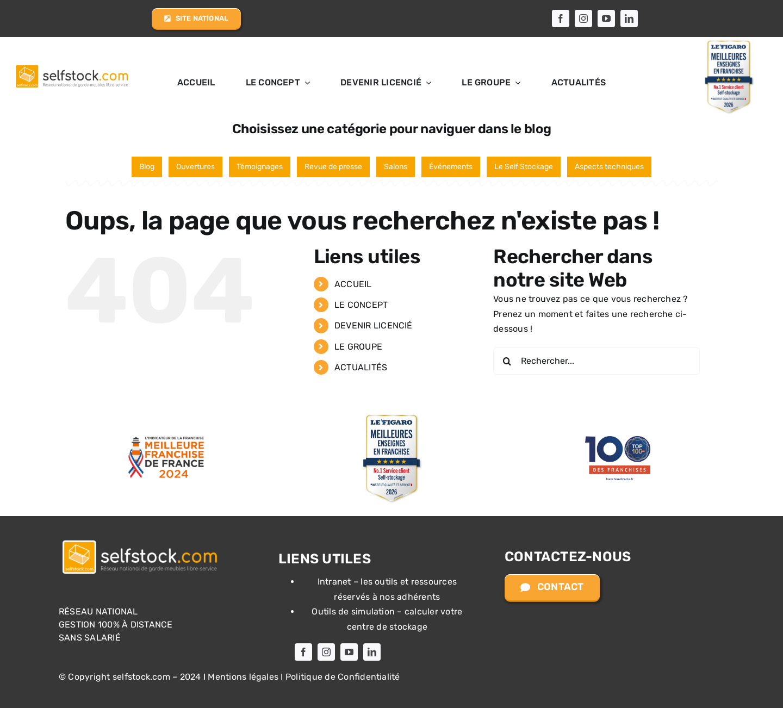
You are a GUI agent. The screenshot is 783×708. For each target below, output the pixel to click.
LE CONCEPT (361, 305)
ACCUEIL (353, 284)
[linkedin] (629, 18)
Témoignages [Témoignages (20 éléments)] (260, 166)
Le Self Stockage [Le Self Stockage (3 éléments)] (523, 166)
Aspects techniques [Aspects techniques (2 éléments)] (609, 166)
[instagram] (583, 18)
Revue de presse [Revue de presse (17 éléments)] (333, 166)
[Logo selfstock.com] (140, 541)
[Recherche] (506, 361)
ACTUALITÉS (360, 367)
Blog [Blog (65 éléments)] (146, 166)
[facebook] (560, 18)
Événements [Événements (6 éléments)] (451, 166)
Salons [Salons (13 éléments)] (395, 166)
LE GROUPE (358, 346)
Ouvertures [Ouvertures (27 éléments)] (195, 166)
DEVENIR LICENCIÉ (373, 325)
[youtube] (606, 18)
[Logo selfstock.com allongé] (71, 65)
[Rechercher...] (596, 361)
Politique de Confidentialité (342, 677)
